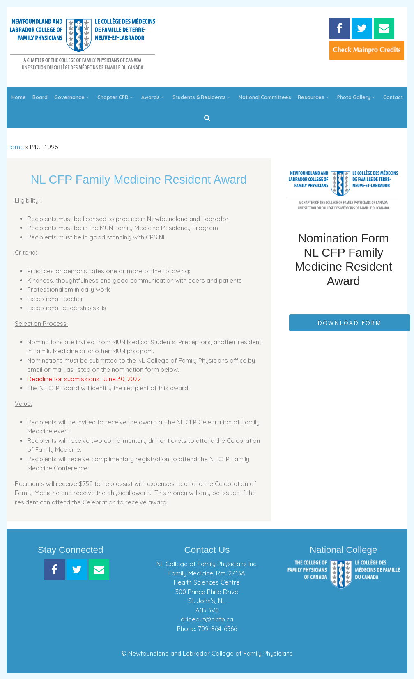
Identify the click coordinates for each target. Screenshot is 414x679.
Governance (72, 97)
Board (40, 97)
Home (19, 97)
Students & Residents (202, 97)
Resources (314, 97)
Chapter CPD (116, 97)
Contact (393, 97)
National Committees (265, 97)
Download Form (349, 323)
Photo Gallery (357, 97)
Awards (153, 97)
